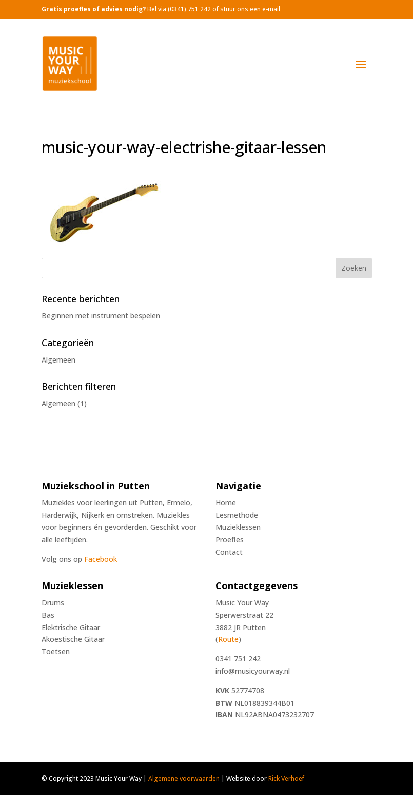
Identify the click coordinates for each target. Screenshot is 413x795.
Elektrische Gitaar (71, 627)
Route (228, 639)
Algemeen (58, 360)
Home (225, 502)
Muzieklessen (238, 527)
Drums (53, 603)
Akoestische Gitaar (73, 639)
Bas (48, 615)
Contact (229, 552)
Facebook (100, 559)
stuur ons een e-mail (250, 9)
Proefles (229, 539)
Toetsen (56, 651)
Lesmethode (236, 515)
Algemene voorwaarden (184, 778)
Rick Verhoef (286, 778)
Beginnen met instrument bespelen (101, 315)
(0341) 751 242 (189, 9)
